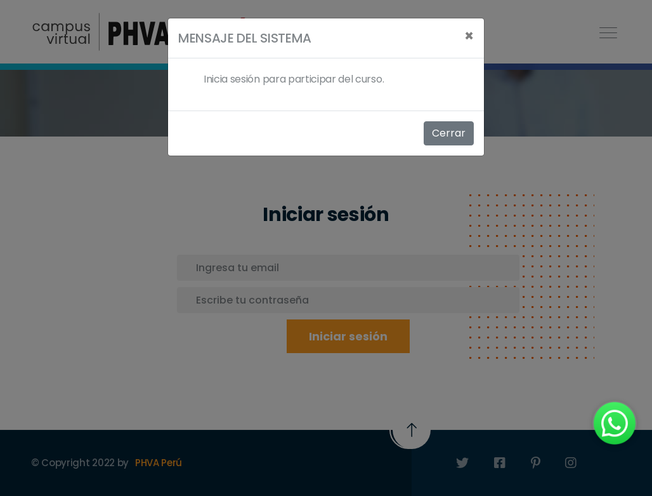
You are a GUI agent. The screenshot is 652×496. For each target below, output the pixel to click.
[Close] (469, 36)
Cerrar (449, 133)
